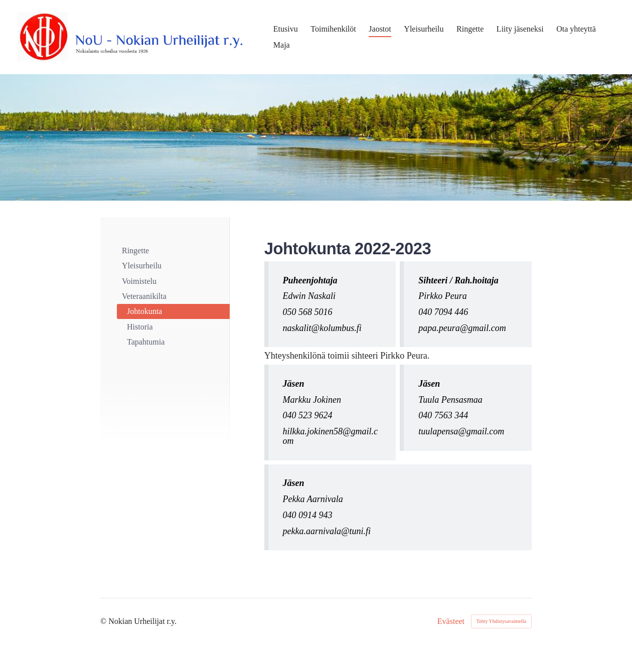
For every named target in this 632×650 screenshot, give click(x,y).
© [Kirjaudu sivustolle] (104, 621)
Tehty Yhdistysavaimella (501, 621)
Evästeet (450, 621)
